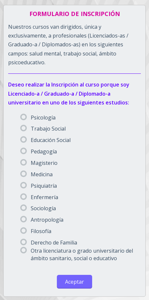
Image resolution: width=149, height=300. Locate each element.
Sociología (38, 208)
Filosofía (35, 231)
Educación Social (45, 140)
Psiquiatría (38, 185)
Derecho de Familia (48, 242)
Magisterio (39, 162)
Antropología (41, 219)
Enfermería (39, 197)
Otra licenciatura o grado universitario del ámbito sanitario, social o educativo (76, 254)
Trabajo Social (43, 128)
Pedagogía (38, 151)
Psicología (38, 117)
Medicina (36, 174)
